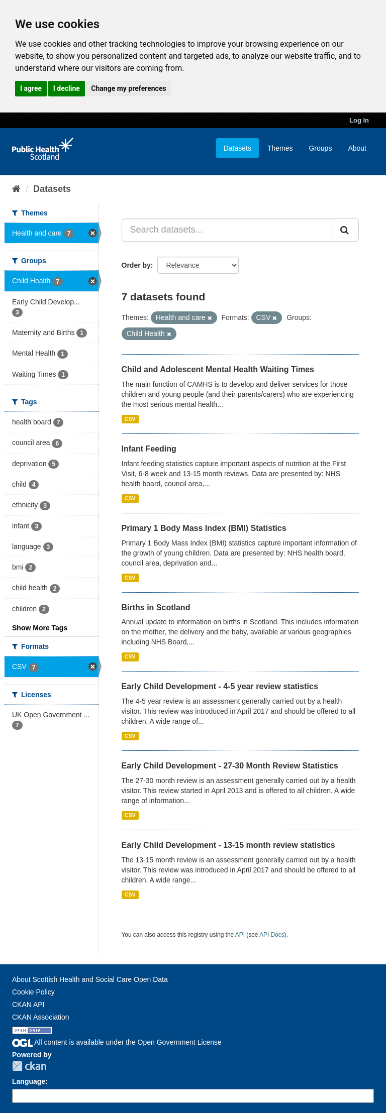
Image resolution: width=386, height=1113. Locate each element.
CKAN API (28, 1004)
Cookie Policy (33, 992)
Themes (280, 148)
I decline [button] (66, 88)
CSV (130, 419)
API (240, 934)
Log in (359, 120)
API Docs (271, 934)
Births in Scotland (156, 607)
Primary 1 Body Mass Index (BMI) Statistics (204, 528)
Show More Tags (39, 628)
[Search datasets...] (227, 230)
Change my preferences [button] (128, 88)
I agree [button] (31, 88)
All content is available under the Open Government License (117, 1042)
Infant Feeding (149, 448)
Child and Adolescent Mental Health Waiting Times (218, 369)
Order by (136, 265)
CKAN (29, 1066)
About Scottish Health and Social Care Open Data (90, 979)
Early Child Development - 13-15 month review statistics (228, 845)
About (357, 148)
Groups (320, 148)
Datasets (237, 148)
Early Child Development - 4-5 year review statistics (220, 686)
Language (28, 1081)
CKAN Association (40, 1017)
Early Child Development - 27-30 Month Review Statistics (230, 765)
